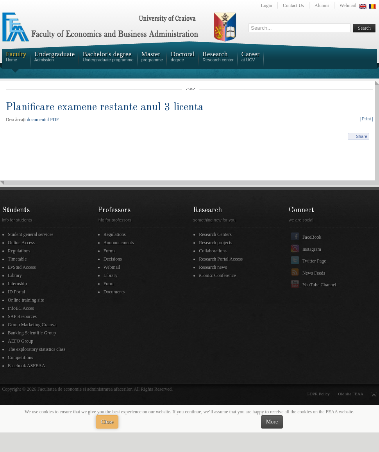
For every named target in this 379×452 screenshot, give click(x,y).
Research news (213, 267)
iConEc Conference (217, 275)
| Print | (366, 118)
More (272, 422)
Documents (114, 292)
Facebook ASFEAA (26, 365)
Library (15, 275)
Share (361, 136)
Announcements (119, 242)
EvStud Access (22, 267)
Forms (110, 251)
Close (107, 422)
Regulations (19, 251)
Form (109, 283)
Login (266, 5)
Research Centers (215, 234)
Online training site (26, 300)
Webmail (348, 5)
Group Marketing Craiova (32, 324)
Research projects (215, 242)
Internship (17, 283)
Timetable (17, 259)
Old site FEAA (350, 393)
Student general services (31, 234)
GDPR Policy (318, 393)
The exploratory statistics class (37, 349)
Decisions (113, 259)
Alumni (322, 5)
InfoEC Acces (21, 308)
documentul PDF (43, 119)
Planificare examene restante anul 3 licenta (105, 107)
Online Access (21, 242)
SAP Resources (22, 316)
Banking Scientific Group (32, 333)
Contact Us (293, 5)
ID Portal (16, 292)
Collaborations (213, 251)
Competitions (20, 357)
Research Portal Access (221, 259)
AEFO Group (20, 341)
